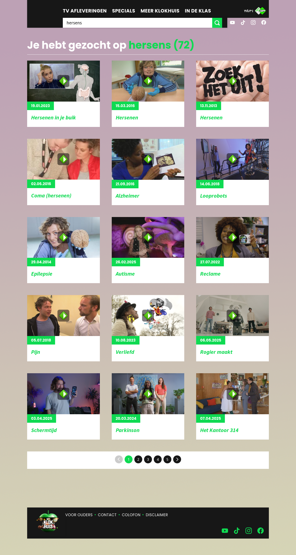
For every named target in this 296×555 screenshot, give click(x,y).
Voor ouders (79, 515)
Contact (107, 515)
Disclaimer (157, 515)
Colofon (131, 515)
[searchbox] (140, 23)
